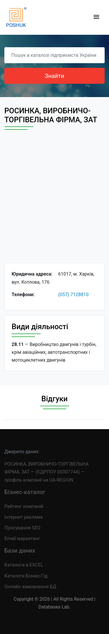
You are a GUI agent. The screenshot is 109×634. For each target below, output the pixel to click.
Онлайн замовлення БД (30, 586)
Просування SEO (22, 528)
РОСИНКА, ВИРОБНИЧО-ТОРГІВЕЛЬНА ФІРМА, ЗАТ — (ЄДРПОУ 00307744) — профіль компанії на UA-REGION (46, 471)
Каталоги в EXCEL (23, 565)
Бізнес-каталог (24, 492)
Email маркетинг (22, 538)
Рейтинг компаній (23, 506)
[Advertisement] (54, 201)
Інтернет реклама (23, 517)
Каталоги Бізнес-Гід (25, 576)
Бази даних (19, 550)
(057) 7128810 (73, 294)
